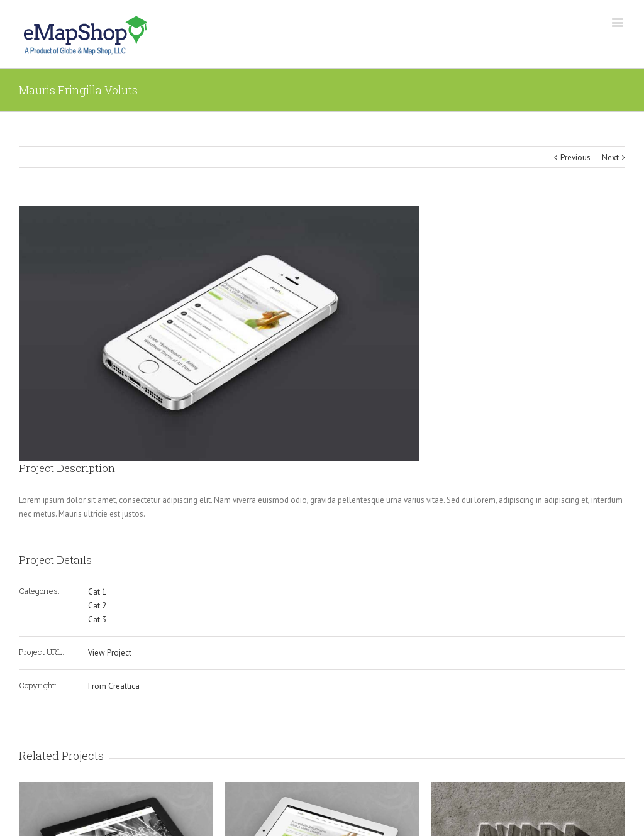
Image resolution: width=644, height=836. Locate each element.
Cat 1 (97, 591)
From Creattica (114, 686)
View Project (109, 652)
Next (610, 157)
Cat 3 (97, 619)
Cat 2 (97, 605)
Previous (575, 157)
